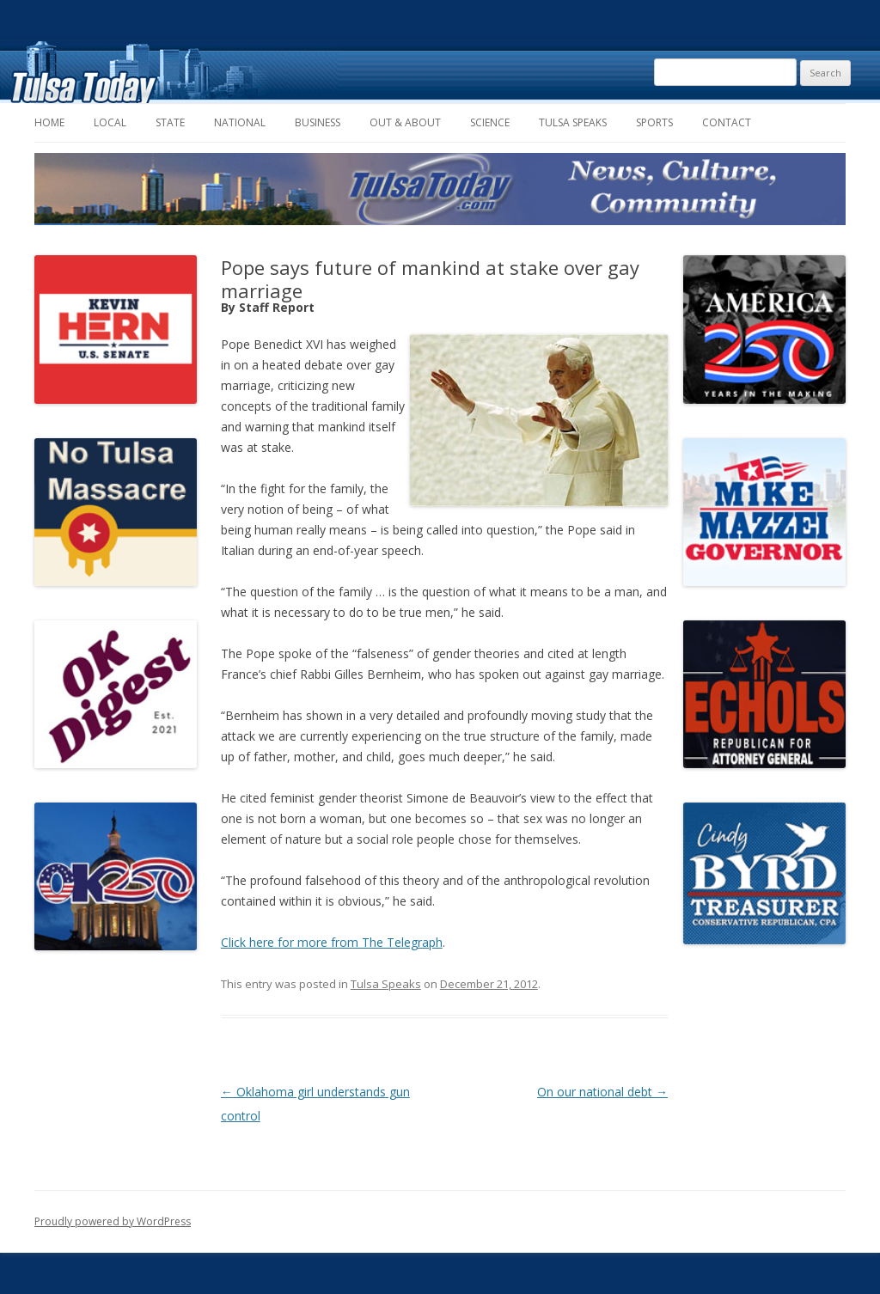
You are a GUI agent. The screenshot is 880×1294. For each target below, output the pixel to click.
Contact (726, 122)
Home (49, 122)
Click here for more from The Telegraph (332, 942)
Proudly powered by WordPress (112, 1221)
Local (110, 122)
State (170, 122)
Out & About (405, 122)
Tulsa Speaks (573, 122)
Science (490, 122)
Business (317, 122)
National (240, 122)
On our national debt (602, 1091)
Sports (654, 122)
